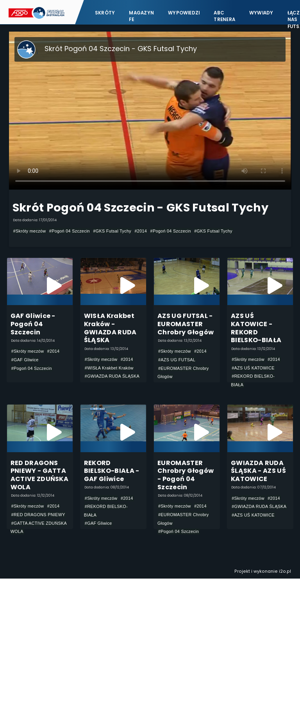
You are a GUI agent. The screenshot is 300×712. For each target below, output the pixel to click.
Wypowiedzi (184, 12)
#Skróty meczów (29, 231)
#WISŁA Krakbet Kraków (109, 368)
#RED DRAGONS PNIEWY (38, 514)
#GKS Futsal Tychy (112, 231)
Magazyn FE (141, 15)
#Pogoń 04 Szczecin (69, 231)
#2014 (141, 231)
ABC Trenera (224, 15)
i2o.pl (285, 572)
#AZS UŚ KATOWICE (253, 368)
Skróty (105, 12)
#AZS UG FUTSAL (176, 359)
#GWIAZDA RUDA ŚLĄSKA (112, 376)
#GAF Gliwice (25, 359)
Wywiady (261, 12)
